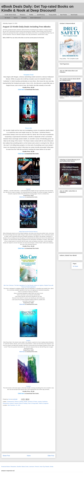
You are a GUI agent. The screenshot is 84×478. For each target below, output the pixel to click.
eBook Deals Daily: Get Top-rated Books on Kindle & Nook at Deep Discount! (37, 8)
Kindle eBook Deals (10, 14)
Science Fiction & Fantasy (20, 403)
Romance (22, 14)
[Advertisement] (20, 430)
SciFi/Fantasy (41, 14)
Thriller (31, 14)
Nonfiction (45, 401)
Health (25, 401)
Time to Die (28, 128)
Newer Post (6, 455)
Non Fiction (63, 14)
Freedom (28, 386)
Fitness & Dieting (19, 401)
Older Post (51, 455)
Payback (28, 189)
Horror (16, 17)
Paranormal (6, 403)
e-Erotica (24, 17)
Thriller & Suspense (43, 403)
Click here (21, 89)
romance (11, 403)
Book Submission (35, 17)
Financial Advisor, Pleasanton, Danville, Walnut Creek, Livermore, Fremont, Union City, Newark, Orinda (27, 466)
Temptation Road (28, 74)
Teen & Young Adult (33, 403)
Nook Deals (74, 14)
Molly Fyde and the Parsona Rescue (28, 231)
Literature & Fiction (32, 401)
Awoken (28, 340)
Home (29, 455)
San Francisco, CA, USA (14, 405)
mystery (40, 401)
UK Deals (7, 17)
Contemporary (10, 401)
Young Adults (52, 14)
